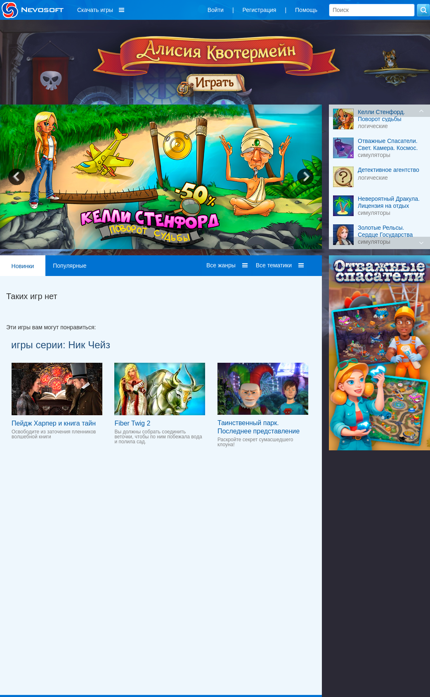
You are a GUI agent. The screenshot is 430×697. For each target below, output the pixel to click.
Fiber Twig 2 (132, 423)
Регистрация (259, 10)
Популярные (69, 265)
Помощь (306, 10)
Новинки (23, 266)
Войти (216, 10)
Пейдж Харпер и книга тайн (54, 423)
